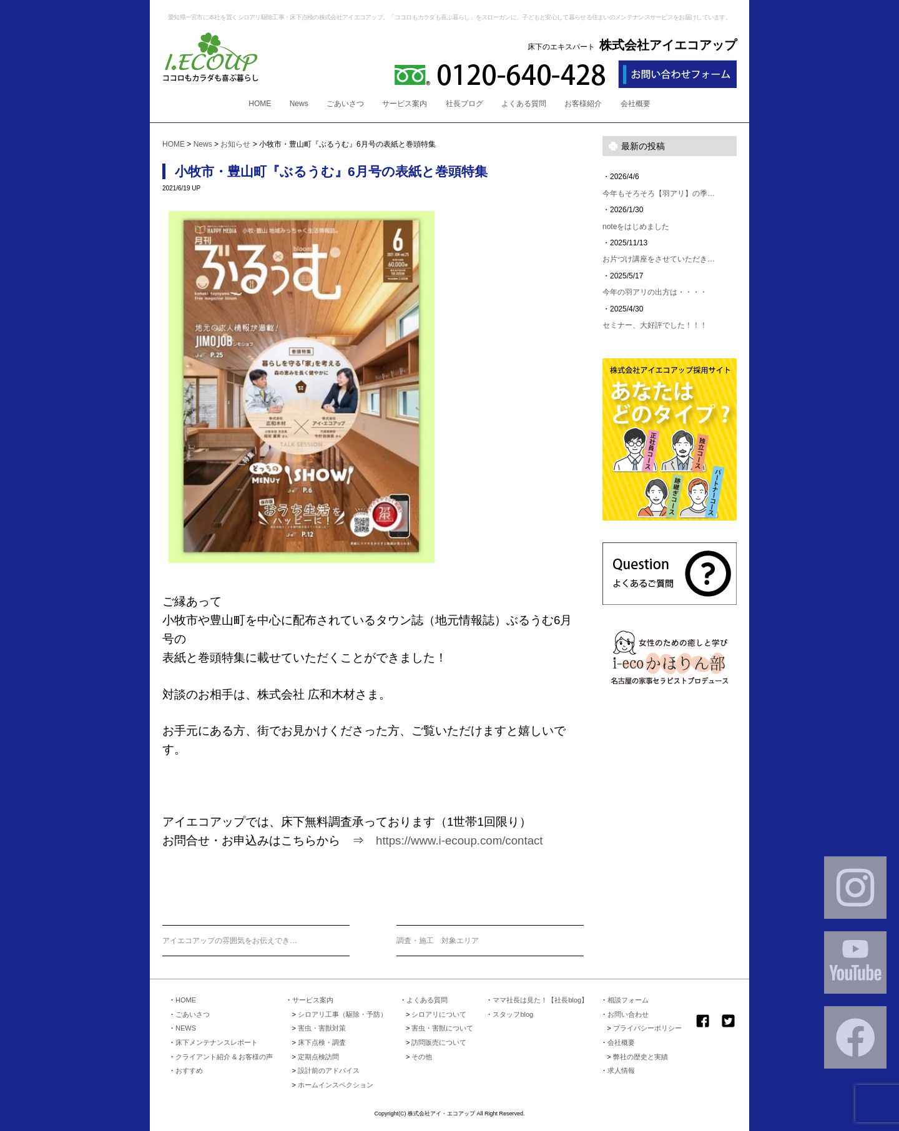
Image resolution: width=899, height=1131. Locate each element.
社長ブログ (464, 103)
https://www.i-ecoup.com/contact (459, 840)
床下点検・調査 (322, 1042)
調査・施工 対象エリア (437, 940)
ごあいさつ (345, 103)
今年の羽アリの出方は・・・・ (654, 292)
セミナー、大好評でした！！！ (654, 325)
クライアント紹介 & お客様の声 (224, 1056)
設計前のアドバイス (329, 1070)
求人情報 (621, 1070)
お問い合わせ (628, 1014)
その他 (421, 1056)
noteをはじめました (635, 226)
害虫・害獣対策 (322, 1028)
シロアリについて (438, 1014)
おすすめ (189, 1070)
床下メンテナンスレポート (216, 1042)
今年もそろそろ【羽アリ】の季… (658, 193)
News (299, 103)
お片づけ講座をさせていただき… (658, 259)
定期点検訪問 (318, 1056)
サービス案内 (404, 103)
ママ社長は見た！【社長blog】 (540, 1000)
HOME (259, 103)
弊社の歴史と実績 (640, 1056)
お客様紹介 (583, 103)
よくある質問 (523, 103)
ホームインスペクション (335, 1085)
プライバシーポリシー (647, 1028)
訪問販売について (438, 1042)
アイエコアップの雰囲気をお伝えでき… (229, 940)
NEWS (185, 1028)
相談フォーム (628, 1000)
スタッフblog (513, 1014)
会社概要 (636, 103)
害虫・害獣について (442, 1028)
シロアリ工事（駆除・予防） (342, 1014)
